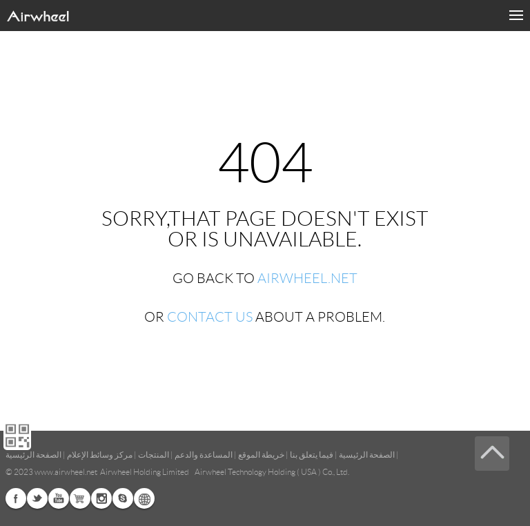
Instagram (101, 498)
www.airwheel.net (66, 471)
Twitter (37, 498)
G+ (80, 498)
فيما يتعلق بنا (311, 454)
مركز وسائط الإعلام (99, 454)
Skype (122, 498)
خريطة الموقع (261, 454)
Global (144, 498)
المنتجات (153, 454)
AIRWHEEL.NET (307, 278)
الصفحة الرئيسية (367, 454)
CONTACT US (210, 316)
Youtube (58, 498)
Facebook (16, 498)
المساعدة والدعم (204, 454)
